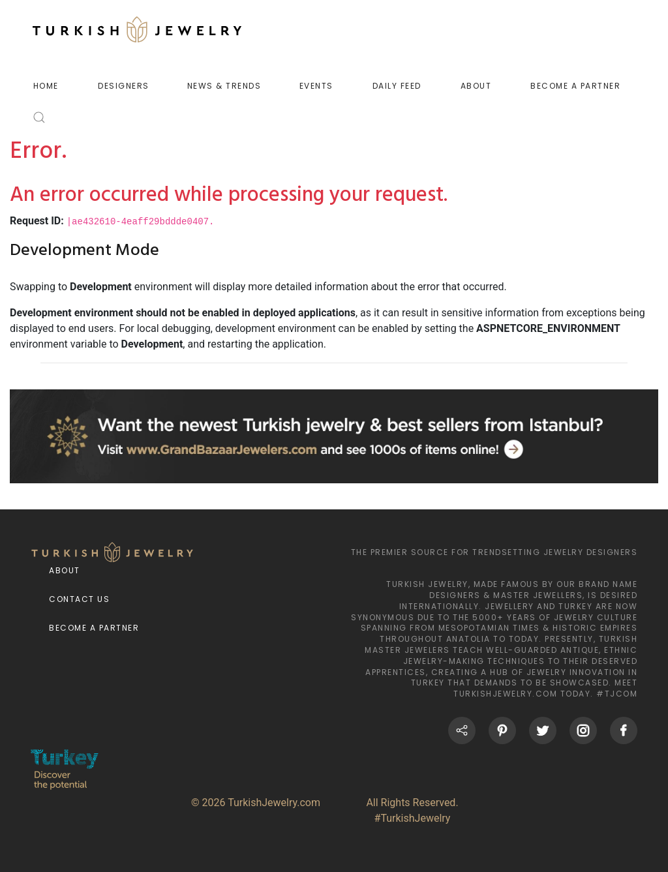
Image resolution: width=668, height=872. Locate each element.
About (64, 570)
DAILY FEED (396, 85)
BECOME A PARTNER (575, 85)
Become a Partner (94, 627)
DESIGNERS (123, 85)
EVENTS (316, 85)
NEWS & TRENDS (224, 85)
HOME (46, 85)
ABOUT (476, 85)
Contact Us (79, 599)
